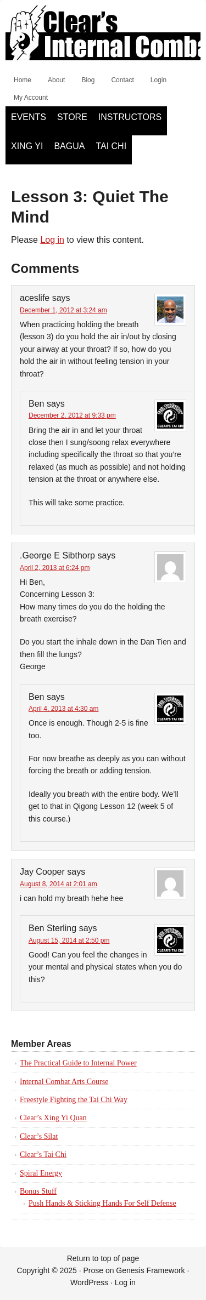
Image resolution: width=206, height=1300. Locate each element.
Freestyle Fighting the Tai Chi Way (73, 1100)
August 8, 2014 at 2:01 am (58, 884)
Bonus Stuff (38, 1191)
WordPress (89, 1282)
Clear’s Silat (39, 1136)
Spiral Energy (41, 1173)
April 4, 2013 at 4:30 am (63, 708)
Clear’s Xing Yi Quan (53, 1118)
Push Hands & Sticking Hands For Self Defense (102, 1203)
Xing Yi (27, 146)
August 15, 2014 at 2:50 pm (69, 940)
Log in (52, 239)
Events (28, 117)
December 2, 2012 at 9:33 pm (72, 415)
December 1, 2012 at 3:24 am (63, 310)
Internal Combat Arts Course (64, 1081)
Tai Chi (111, 146)
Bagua (69, 146)
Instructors (130, 117)
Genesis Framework (150, 1270)
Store (72, 117)
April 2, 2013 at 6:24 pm (55, 568)
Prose (93, 1270)
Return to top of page (103, 1258)
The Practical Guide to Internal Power (78, 1063)
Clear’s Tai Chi (43, 1154)
